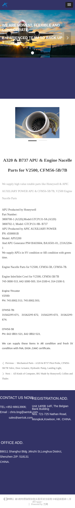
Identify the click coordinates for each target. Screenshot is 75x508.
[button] (69, 5)
